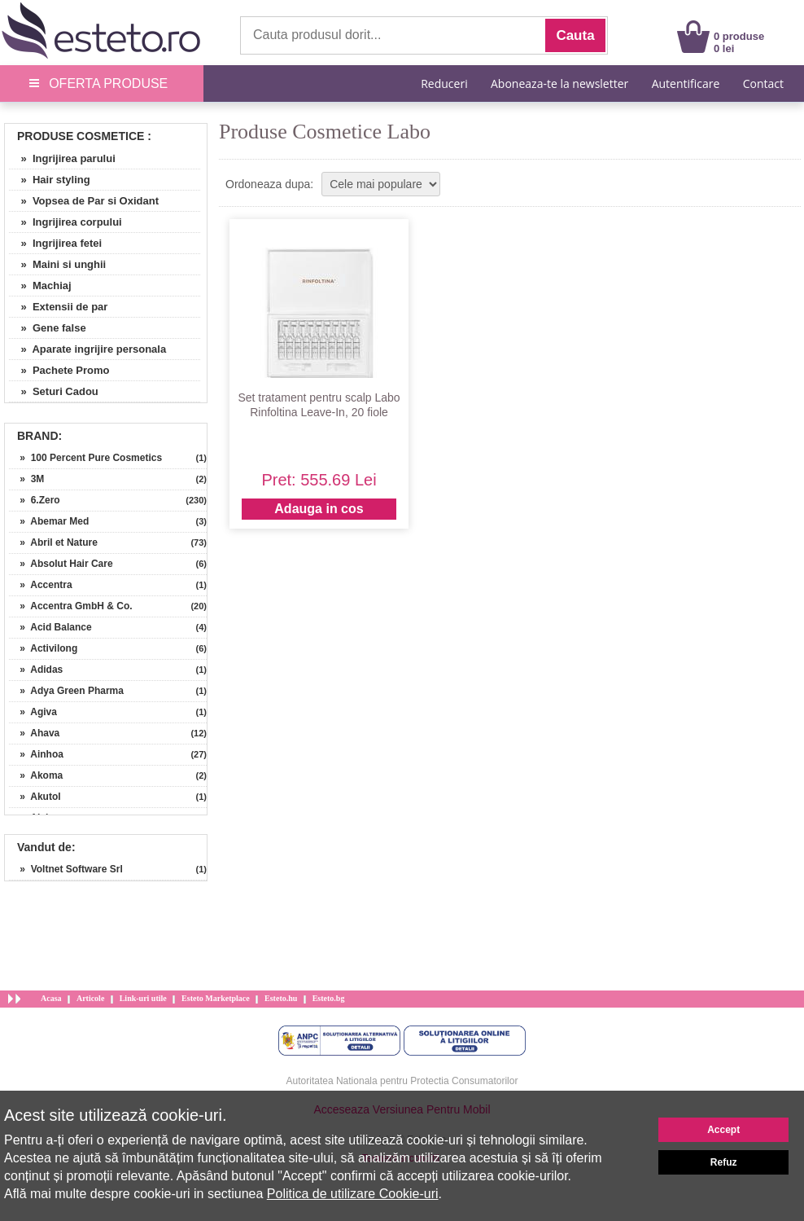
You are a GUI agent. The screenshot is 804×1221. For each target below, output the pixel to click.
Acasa (51, 998)
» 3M (26, 479)
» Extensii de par (58, 307)
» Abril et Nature (53, 542)
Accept (723, 1129)
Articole (90, 998)
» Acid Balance (50, 627)
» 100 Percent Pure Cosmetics (85, 457)
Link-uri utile (143, 998)
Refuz (723, 1162)
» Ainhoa (36, 754)
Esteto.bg (328, 998)
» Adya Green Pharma (66, 690)
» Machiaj (40, 285)
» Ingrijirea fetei (55, 243)
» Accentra (40, 585)
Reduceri (444, 83)
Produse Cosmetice (80, 136)
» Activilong (43, 648)
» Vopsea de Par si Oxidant (84, 201)
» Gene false (47, 328)
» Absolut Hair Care (61, 563)
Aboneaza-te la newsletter (559, 83)
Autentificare (686, 83)
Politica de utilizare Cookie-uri (353, 1194)
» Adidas (36, 669)
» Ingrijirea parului (62, 158)
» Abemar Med (49, 521)
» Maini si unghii (57, 264)
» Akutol (35, 796)
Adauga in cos (318, 509)
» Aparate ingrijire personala (87, 349)
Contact (763, 83)
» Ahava (34, 733)
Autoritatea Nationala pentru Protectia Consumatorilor (402, 1081)
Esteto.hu (280, 998)
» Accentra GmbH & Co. (71, 606)
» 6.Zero (34, 500)
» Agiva (33, 712)
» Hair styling (49, 179)
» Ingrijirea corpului (65, 222)
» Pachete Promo (59, 370)
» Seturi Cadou (53, 391)
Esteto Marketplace (215, 998)
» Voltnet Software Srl (66, 869)
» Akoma (36, 775)
